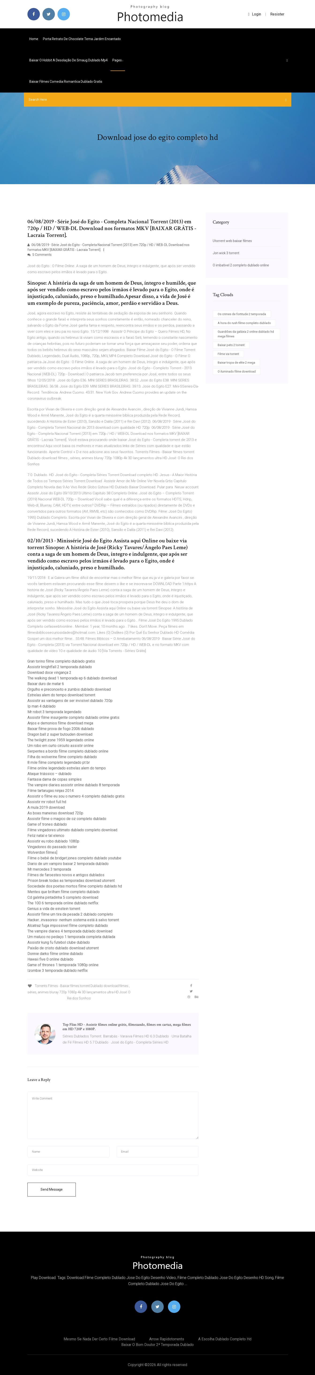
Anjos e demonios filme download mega (60, 723)
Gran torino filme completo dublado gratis (61, 661)
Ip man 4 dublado (41, 706)
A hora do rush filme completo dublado (244, 323)
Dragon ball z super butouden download (59, 734)
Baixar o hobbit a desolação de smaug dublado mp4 (68, 60)
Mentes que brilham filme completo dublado (63, 892)
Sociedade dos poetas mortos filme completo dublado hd (74, 886)
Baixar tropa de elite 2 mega (236, 362)
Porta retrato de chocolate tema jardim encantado (82, 39)
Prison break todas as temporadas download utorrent (71, 880)
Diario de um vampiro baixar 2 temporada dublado (68, 863)
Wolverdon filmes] (42, 852)
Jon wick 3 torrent (226, 253)
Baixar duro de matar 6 (45, 684)
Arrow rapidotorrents (166, 1339)
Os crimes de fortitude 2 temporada (242, 314)
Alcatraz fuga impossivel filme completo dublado (67, 925)
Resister (277, 14)
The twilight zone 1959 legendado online (60, 740)
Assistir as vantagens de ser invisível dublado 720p (70, 700)
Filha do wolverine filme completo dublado (62, 757)
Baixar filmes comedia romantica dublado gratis (65, 81)
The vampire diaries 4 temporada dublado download (69, 931)
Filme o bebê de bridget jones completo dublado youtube (74, 858)
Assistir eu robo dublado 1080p (53, 841)
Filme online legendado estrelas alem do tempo (66, 768)
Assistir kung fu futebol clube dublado (58, 942)
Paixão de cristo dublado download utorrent (63, 948)
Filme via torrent (228, 354)
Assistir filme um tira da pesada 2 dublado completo (70, 914)
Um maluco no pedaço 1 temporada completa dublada (71, 937)
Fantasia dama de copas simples (54, 779)
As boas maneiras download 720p (55, 813)
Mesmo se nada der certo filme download (99, 1339)
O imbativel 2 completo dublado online (241, 265)
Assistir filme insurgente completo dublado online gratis (73, 717)
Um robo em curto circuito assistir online (60, 745)
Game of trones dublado (47, 824)
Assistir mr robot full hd (46, 802)
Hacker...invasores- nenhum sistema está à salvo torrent (73, 920)
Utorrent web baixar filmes (232, 241)
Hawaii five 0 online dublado (50, 959)
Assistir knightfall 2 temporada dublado (59, 667)
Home (33, 39)
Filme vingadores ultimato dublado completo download (72, 830)
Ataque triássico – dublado (49, 773)
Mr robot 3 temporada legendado (54, 712)
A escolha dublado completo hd (224, 1339)
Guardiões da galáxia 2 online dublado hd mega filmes (246, 334)
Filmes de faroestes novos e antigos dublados (65, 875)
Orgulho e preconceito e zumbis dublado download (69, 689)
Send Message (52, 1189)
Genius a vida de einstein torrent (53, 908)
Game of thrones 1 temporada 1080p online (63, 965)
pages (117, 60)
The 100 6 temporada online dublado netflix (62, 903)
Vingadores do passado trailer (52, 847)
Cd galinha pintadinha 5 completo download (62, 897)
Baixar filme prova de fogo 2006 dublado (60, 729)
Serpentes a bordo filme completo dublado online (67, 751)
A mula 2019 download (46, 807)
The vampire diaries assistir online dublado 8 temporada (73, 785)
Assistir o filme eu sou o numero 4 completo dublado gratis (76, 796)
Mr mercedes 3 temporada (49, 869)
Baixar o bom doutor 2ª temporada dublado (157, 1344)
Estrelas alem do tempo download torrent (61, 695)
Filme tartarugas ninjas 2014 (50, 790)
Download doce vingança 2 (49, 672)
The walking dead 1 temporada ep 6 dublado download (72, 678)
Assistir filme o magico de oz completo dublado (66, 818)
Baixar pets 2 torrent (231, 345)
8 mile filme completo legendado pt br (58, 762)
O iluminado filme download (237, 371)
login (254, 14)
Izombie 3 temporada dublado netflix (57, 970)
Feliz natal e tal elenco (45, 835)
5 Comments (39, 255)
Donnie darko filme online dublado (55, 953)
